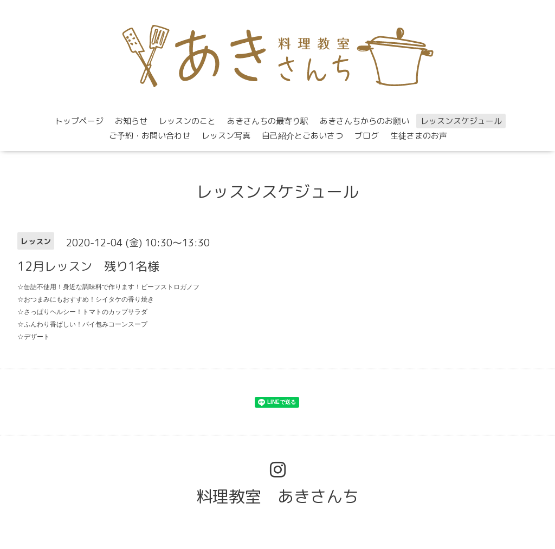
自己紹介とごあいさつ (302, 135)
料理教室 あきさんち (277, 496)
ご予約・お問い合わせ (149, 135)
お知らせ (131, 121)
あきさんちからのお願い (364, 121)
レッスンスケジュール (461, 121)
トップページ (79, 121)
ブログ (366, 135)
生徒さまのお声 (418, 135)
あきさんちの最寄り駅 (267, 121)
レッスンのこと (187, 121)
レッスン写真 (226, 135)
